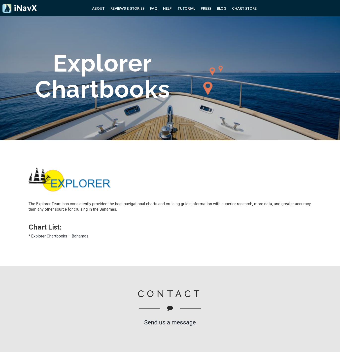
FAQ (153, 8)
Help (167, 8)
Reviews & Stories (127, 8)
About (98, 8)
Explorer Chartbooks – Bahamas (59, 236)
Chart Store (244, 8)
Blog (221, 8)
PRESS (206, 8)
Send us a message (170, 322)
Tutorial (186, 8)
